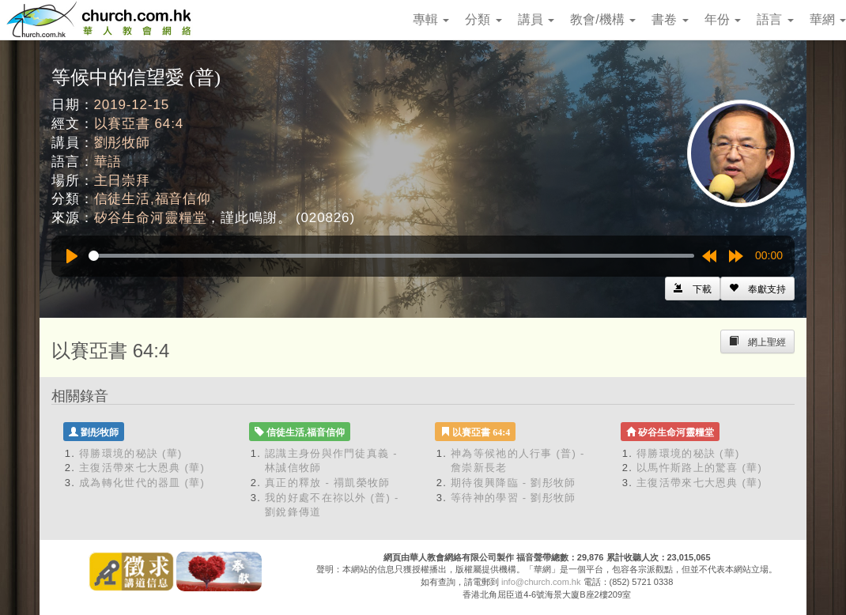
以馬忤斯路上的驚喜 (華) (699, 468)
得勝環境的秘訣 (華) (131, 453)
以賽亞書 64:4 (138, 123)
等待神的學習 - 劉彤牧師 (513, 498)
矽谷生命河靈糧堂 (150, 217)
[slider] (391, 255)
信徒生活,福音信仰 (152, 198)
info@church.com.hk (540, 582)
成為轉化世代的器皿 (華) (142, 483)
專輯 (431, 19)
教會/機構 (603, 19)
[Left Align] (757, 288)
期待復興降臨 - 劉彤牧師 (513, 483)
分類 (483, 19)
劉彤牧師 (122, 142)
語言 (775, 19)
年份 (722, 19)
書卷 (669, 19)
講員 (536, 19)
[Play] (72, 256)
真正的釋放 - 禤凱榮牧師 (327, 483)
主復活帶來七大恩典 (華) (142, 468)
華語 (108, 161)
